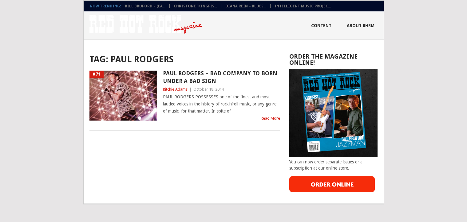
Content (321, 25)
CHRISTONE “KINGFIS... (195, 6)
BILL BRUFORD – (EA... (145, 6)
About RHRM (360, 25)
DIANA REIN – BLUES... (245, 6)
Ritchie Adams (175, 89)
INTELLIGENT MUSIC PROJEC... (303, 6)
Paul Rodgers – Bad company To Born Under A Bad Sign (220, 77)
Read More (270, 118)
